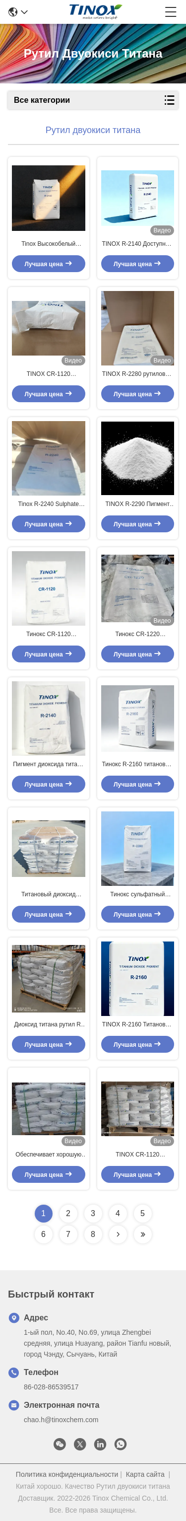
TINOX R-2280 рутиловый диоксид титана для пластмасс (137, 374)
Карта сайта (145, 1474)
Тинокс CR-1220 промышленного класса (137, 635)
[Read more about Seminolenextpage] (118, 1234)
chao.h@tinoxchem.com (61, 1420)
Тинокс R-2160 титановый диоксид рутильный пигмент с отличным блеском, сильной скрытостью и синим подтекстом (137, 765)
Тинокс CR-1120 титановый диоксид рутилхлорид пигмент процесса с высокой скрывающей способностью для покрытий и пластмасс (48, 635)
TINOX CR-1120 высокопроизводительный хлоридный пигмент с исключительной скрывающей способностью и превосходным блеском (48, 374)
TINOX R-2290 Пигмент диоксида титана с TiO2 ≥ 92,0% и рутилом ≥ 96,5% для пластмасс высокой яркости (138, 504)
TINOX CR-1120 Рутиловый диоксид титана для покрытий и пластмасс (137, 1155)
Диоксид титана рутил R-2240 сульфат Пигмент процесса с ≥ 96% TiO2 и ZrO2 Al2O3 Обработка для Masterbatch (48, 1025)
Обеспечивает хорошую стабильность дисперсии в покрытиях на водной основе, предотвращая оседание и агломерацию (48, 1155)
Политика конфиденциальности (67, 1474)
